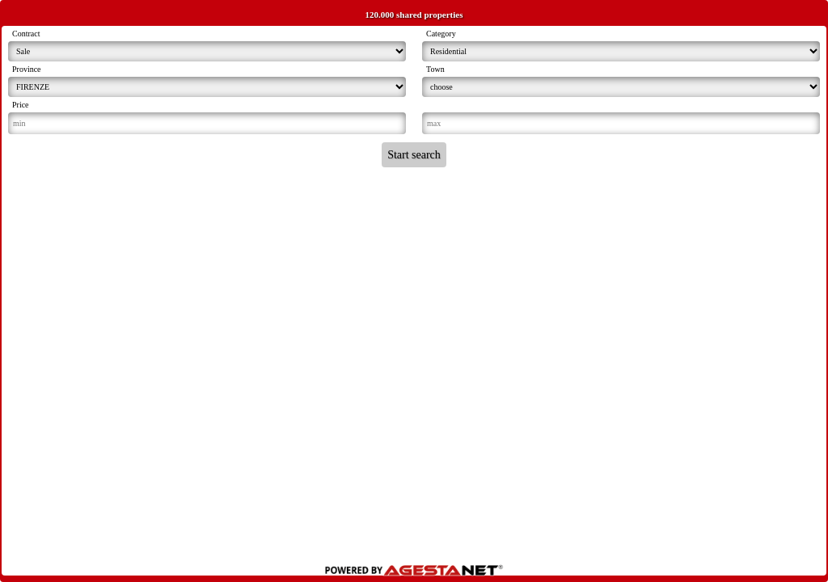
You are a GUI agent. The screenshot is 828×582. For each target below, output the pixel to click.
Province (26, 69)
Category (441, 33)
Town (435, 69)
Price (20, 104)
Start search (414, 155)
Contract (26, 33)
